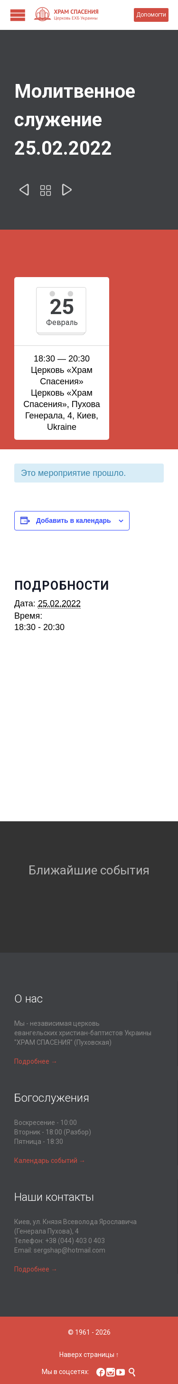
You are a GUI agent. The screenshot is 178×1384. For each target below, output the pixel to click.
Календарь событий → (49, 1160)
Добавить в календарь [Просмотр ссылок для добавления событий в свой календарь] (73, 520)
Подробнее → (35, 1061)
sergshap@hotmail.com (69, 1250)
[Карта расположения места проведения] (89, 738)
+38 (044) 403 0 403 (75, 1241)
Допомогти (151, 14)
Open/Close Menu (18, 15)
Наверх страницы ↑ (89, 1354)
